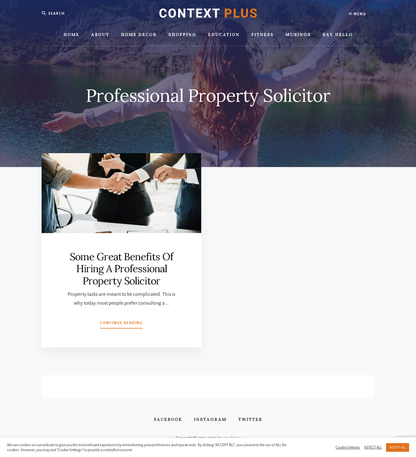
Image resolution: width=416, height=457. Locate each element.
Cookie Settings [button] (348, 447)
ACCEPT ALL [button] (397, 447)
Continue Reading (121, 324)
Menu (357, 14)
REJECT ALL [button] (373, 447)
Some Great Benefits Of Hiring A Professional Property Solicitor (121, 268)
